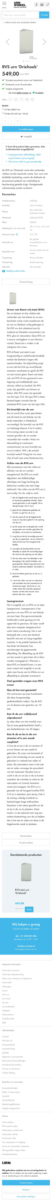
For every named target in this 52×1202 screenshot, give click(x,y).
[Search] (44, 14)
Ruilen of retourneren (11, 1091)
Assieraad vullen (9, 1138)
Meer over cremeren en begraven (17, 978)
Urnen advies (8, 1122)
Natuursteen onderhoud (12, 1130)
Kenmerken (26, 835)
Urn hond (6, 998)
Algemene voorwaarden (12, 1056)
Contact (5, 1036)
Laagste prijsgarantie (14, 88)
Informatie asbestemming (12, 974)
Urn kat (5, 1002)
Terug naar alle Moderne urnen (20, 22)
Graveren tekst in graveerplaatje (24, 161)
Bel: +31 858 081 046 (26, 935)
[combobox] (20, 14)
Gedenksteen (8, 1014)
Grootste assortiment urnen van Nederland (24, 80)
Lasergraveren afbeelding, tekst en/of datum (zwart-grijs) (24, 156)
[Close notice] (48, 1167)
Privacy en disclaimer (11, 1068)
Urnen (4, 990)
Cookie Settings (8, 1072)
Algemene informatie (11, 964)
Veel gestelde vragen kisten (14, 1150)
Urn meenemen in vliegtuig (13, 1142)
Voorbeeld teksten (9, 1154)
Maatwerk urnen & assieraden (19, 84)
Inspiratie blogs (8, 1048)
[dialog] (26, 1183)
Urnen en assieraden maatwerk (15, 1146)
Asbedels (6, 1010)
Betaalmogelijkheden (11, 1104)
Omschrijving (26, 281)
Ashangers (6, 986)
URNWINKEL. (8, 1030)
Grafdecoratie (8, 1018)
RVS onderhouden (10, 1126)
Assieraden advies (10, 1134)
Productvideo (26, 842)
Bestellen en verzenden (12, 1081)
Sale (4, 1022)
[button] (7, 42)
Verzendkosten (8, 1099)
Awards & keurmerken (11, 1064)
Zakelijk (5, 1052)
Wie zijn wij (7, 1040)
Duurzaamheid (8, 1044)
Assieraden (7, 982)
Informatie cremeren (11, 970)
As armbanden (8, 1006)
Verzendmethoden (10, 1087)
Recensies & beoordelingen (14, 1060)
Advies (5, 1115)
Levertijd (5, 1095)
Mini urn (5, 994)
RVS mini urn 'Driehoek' (22, 891)
